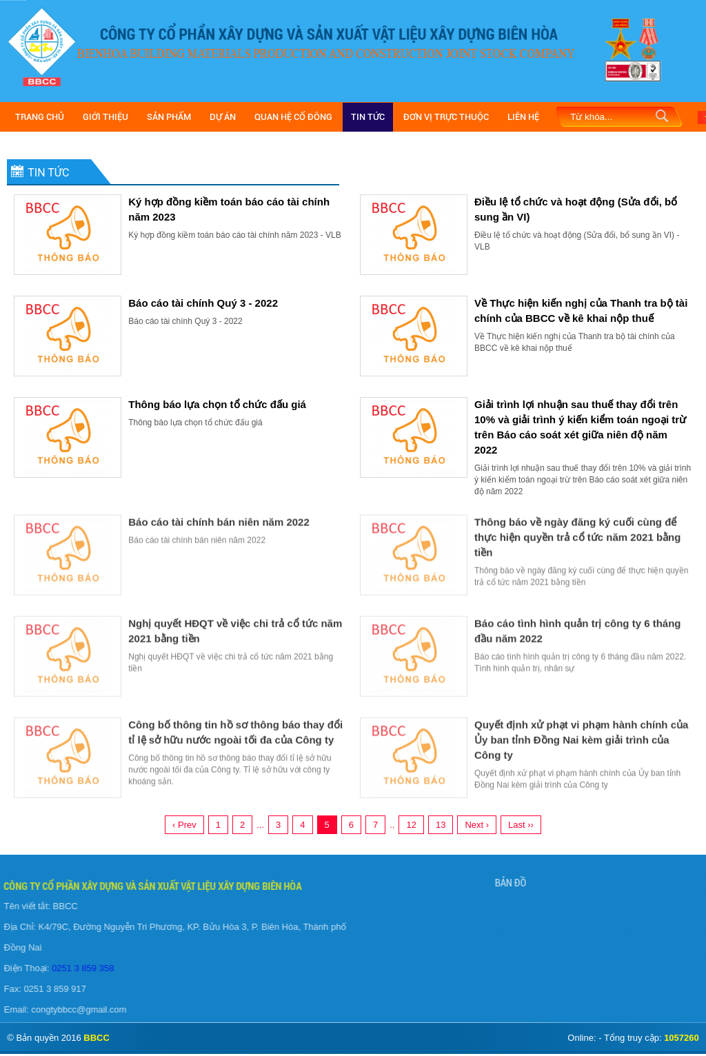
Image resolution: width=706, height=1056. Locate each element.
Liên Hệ (523, 117)
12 (411, 825)
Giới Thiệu (105, 117)
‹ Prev (184, 825)
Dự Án (223, 117)
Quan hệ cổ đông (293, 117)
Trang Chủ (39, 117)
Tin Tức (368, 117)
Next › (477, 825)
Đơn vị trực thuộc (446, 117)
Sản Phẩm (169, 117)
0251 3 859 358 (78, 968)
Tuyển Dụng (392, 918)
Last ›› (521, 825)
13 (440, 825)
